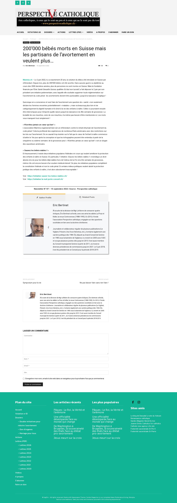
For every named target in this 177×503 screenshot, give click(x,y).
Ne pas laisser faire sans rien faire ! (94, 283)
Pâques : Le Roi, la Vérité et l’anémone (69, 411)
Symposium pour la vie (32, 283)
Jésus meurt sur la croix (68, 438)
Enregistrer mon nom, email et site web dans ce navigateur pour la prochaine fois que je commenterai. (64, 379)
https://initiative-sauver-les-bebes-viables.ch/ (47, 176)
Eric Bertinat (30, 66)
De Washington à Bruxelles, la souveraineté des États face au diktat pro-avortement (69, 429)
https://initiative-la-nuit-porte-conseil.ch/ (45, 179)
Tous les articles (35, 42)
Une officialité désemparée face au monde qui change (65, 419)
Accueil (25, 39)
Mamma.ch (27, 80)
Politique (33, 39)
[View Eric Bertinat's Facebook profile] (48, 227)
